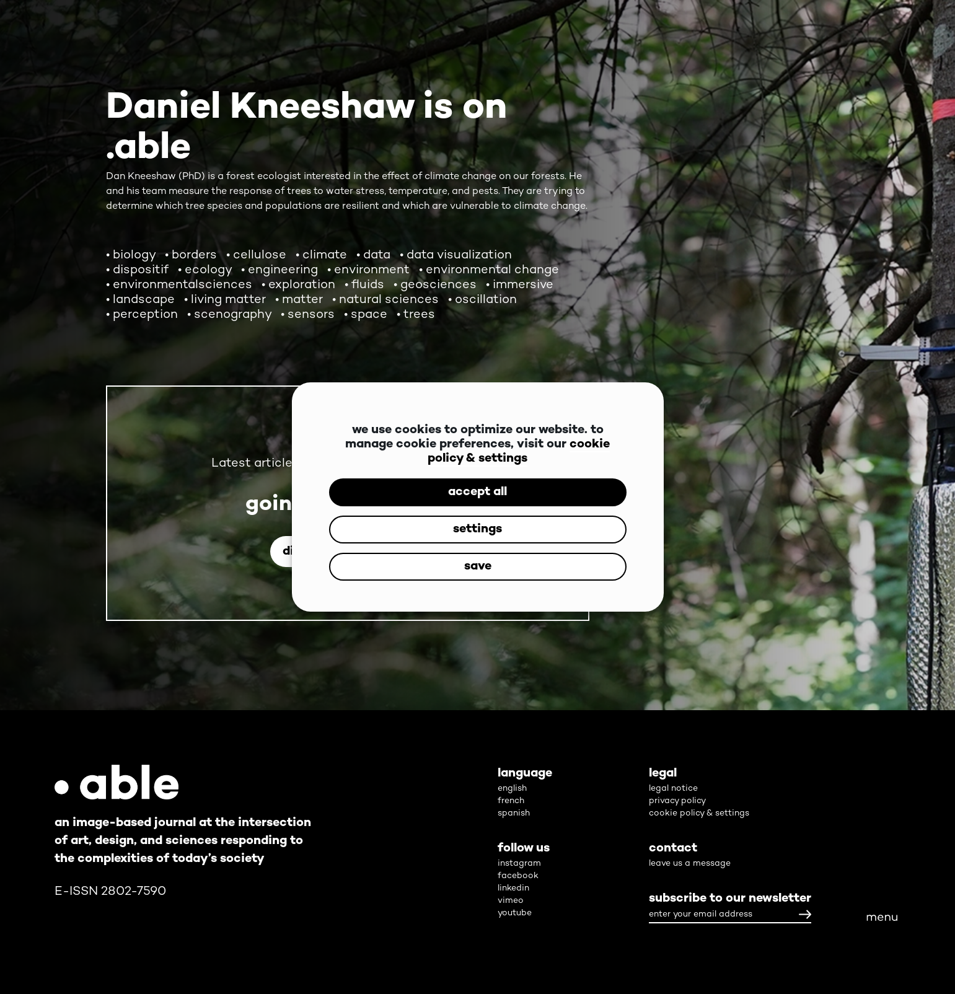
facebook (518, 876)
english (512, 788)
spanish (514, 813)
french (511, 801)
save (477, 566)
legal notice (673, 788)
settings (477, 529)
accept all (477, 492)
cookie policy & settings (519, 451)
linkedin (513, 888)
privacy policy (677, 801)
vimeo (511, 900)
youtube (515, 913)
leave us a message (690, 863)
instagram (519, 863)
